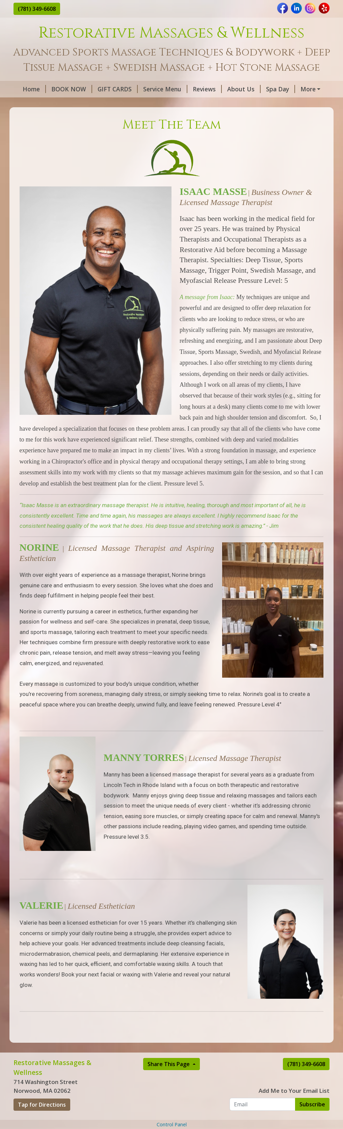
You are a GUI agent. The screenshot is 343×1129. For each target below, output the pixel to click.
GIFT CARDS (118, 89)
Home (34, 89)
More (308, 89)
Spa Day (280, 89)
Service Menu (165, 89)
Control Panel (172, 1124)
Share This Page (169, 1064)
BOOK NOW (71, 89)
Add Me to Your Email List (294, 1090)
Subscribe (312, 1104)
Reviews (207, 89)
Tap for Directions (42, 1104)
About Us (244, 89)
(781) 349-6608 (37, 9)
